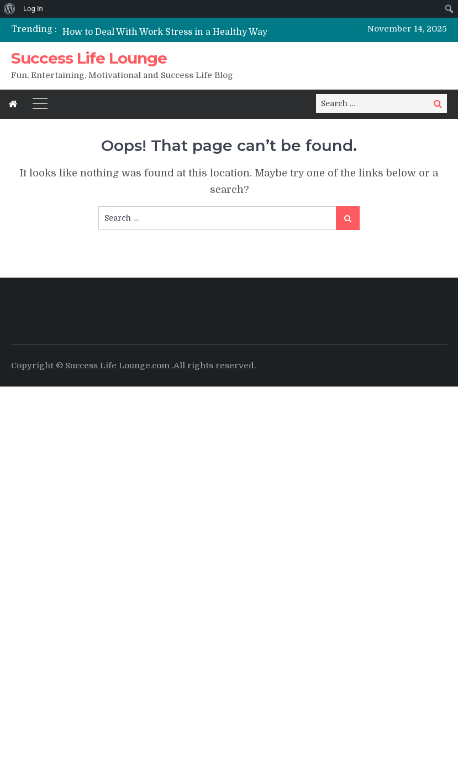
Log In (33, 8)
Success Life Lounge (89, 58)
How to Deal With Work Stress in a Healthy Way (164, 32)
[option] (167, 31)
